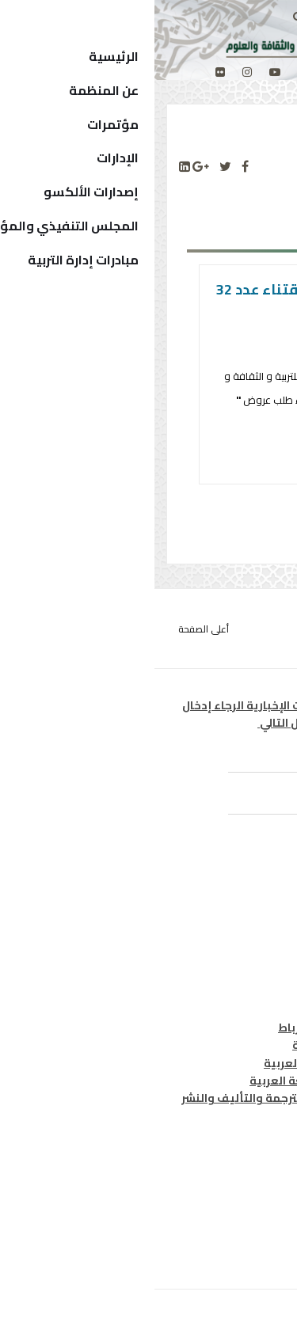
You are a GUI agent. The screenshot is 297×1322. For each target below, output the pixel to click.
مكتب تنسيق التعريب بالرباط (198, 1027)
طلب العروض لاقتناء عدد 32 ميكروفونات (151, 302)
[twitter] (148, 72)
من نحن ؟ (249, 1161)
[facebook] (174, 72)
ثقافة (257, 929)
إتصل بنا (252, 1231)
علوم (259, 946)
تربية (259, 912)
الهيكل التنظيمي (227, 1214)
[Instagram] (92, 72)
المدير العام (242, 1178)
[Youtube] (120, 72)
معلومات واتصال (228, 965)
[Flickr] (65, 72)
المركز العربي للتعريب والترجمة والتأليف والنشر (150, 1098)
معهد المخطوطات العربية (205, 1045)
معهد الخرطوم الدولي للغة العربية (184, 1080)
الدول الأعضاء (238, 1196)
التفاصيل (206, 459)
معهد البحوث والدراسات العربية (191, 1063)
